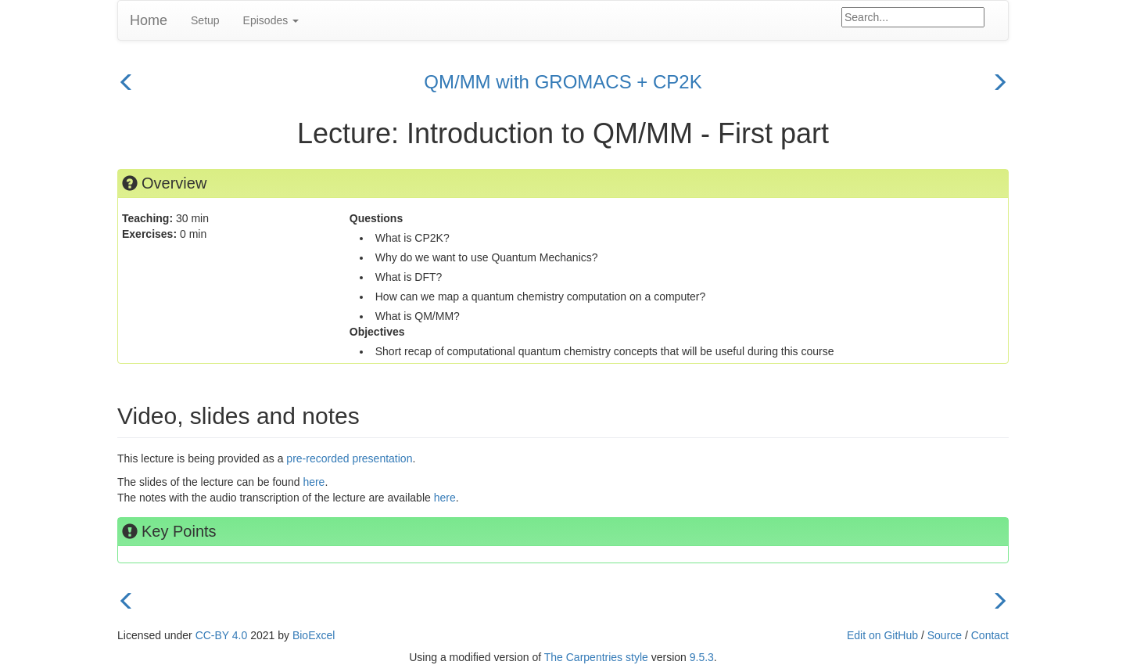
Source (944, 635)
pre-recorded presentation (349, 458)
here (314, 482)
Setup (205, 20)
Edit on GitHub (882, 635)
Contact (990, 635)
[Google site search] (912, 17)
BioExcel (313, 635)
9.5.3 (702, 657)
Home (148, 20)
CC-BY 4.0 (221, 635)
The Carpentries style (596, 657)
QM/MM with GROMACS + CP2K (562, 81)
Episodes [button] (271, 20)
